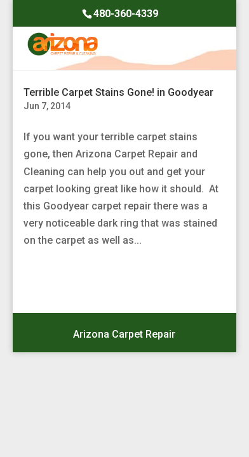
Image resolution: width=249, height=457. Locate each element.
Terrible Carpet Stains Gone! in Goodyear (118, 92)
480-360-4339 (125, 14)
